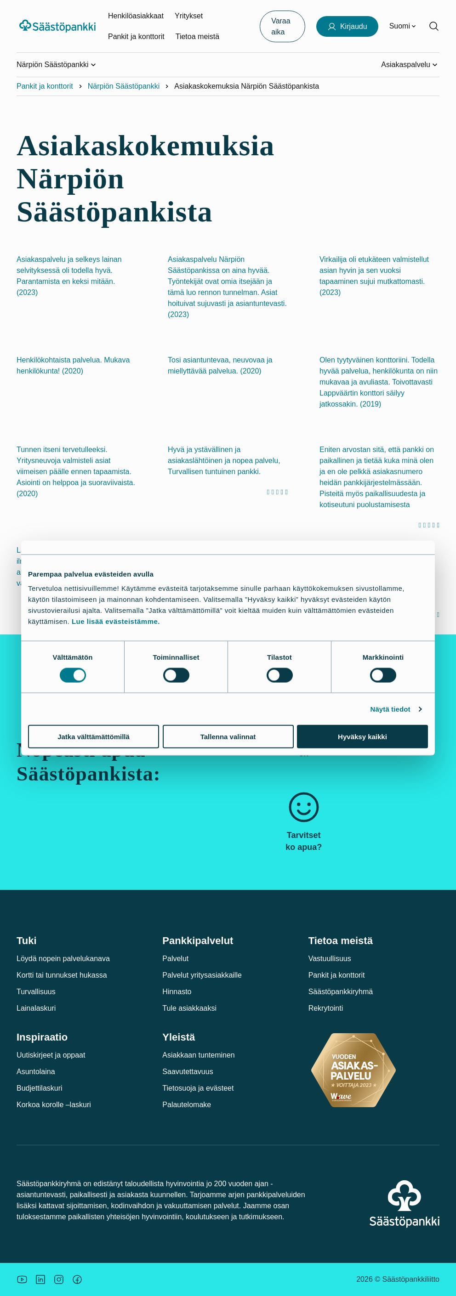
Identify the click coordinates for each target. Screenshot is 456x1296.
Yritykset (189, 16)
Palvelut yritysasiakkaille (202, 975)
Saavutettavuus (187, 1071)
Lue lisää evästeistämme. (116, 621)
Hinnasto (176, 992)
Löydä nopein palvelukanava (63, 958)
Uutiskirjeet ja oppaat (51, 1055)
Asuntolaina (36, 1071)
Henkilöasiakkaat (136, 16)
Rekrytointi (325, 1008)
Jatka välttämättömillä (93, 737)
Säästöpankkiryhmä (340, 992)
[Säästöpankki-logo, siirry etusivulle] (59, 26)
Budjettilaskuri (40, 1088)
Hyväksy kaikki (362, 737)
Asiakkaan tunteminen (198, 1055)
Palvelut (175, 958)
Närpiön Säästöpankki (124, 86)
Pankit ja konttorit (136, 36)
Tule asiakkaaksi (189, 1008)
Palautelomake (186, 1105)
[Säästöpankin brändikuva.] (22, 1279)
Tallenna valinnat (228, 737)
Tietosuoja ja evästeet (198, 1088)
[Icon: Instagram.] (58, 1279)
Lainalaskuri (36, 1008)
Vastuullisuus (329, 958)
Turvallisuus (36, 992)
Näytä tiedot (390, 709)
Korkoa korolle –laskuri (54, 1105)
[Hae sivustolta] (433, 26)
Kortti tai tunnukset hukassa (62, 975)
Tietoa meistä (197, 36)
